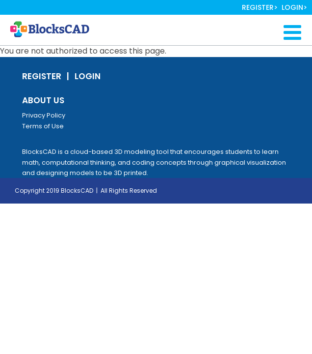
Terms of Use (43, 126)
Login (292, 7)
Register (258, 7)
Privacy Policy (43, 115)
